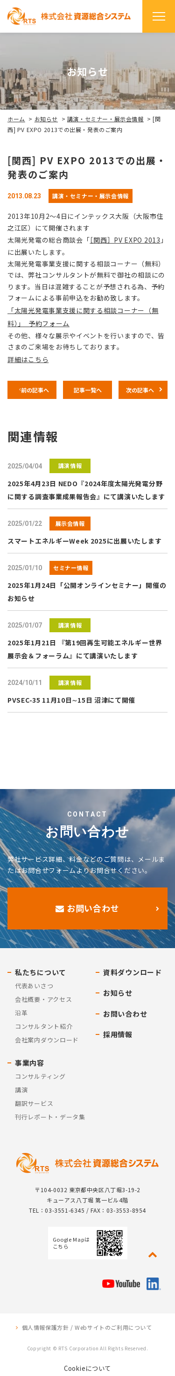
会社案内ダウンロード (47, 1039)
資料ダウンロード (132, 972)
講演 (21, 1089)
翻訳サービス (34, 1103)
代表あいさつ (34, 985)
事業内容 (29, 1063)
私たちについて (40, 972)
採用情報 (118, 1034)
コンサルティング (40, 1076)
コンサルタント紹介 (43, 1026)
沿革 (21, 1012)
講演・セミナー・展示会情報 (105, 119)
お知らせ (46, 119)
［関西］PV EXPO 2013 (125, 239)
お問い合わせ (87, 908)
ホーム (16, 119)
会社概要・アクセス (43, 999)
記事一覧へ (88, 390)
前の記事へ (35, 390)
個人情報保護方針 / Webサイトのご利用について (87, 1327)
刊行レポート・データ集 (50, 1116)
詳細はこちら (28, 359)
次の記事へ (140, 390)
